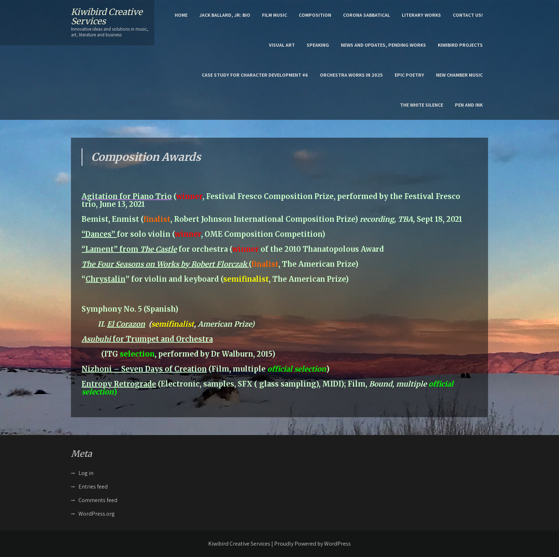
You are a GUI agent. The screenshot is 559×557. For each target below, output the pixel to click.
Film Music (274, 15)
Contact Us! (468, 15)
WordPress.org (96, 513)
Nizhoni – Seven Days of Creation (144, 368)
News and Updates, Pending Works (383, 45)
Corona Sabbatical (366, 15)
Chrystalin (105, 279)
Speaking (318, 45)
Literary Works (421, 15)
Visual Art (282, 45)
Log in (85, 473)
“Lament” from (129, 249)
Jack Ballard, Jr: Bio (224, 15)
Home (181, 15)
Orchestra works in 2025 (351, 75)
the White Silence (421, 105)
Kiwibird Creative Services (107, 16)
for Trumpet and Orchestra (147, 338)
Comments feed (97, 500)
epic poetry (409, 75)
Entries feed (93, 486)
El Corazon (126, 324)
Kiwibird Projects (460, 45)
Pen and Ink (469, 105)
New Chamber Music (459, 75)
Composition (315, 15)
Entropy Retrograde (119, 383)
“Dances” (99, 234)
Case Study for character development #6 (255, 75)
